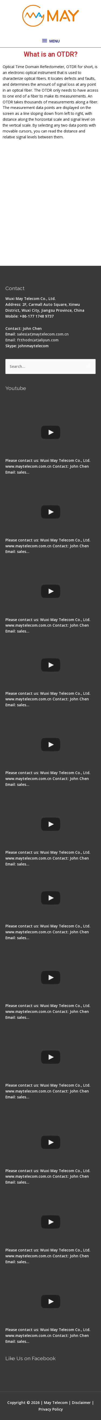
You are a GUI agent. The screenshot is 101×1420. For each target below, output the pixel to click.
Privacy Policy (51, 1409)
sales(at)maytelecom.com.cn (43, 334)
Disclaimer (81, 1402)
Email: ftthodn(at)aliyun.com (31, 339)
